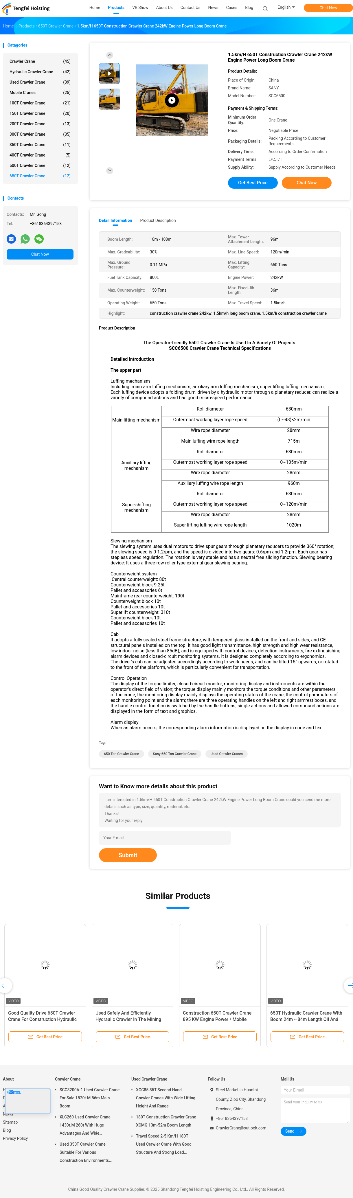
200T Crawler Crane (40, 124)
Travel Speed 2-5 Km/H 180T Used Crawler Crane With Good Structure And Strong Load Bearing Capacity (164, 1145)
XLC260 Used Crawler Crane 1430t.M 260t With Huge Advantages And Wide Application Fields (85, 1126)
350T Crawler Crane (40, 145)
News (8, 1114)
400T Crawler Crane (40, 155)
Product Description (158, 220)
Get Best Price (253, 182)
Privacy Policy (15, 1138)
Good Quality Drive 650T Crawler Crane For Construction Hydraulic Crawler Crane (42, 1019)
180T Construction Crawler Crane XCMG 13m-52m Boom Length (166, 1121)
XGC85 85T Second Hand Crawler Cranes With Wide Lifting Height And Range (165, 1097)
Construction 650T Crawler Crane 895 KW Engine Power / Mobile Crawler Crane (217, 1019)
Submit (128, 855)
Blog (7, 1130)
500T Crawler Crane (40, 165)
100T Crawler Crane (40, 103)
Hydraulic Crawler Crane (40, 72)
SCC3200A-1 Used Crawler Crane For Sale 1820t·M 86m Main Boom (89, 1097)
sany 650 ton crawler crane (175, 754)
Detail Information (115, 220)
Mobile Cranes (40, 92)
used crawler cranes (226, 754)
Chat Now (328, 7)
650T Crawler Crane (40, 176)
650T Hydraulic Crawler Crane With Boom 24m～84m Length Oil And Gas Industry (306, 1019)
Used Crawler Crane (40, 82)
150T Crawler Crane (40, 113)
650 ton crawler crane (121, 754)
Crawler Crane (40, 61)
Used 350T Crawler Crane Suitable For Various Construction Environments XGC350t (84, 1153)
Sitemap (10, 1122)
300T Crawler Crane (40, 134)
